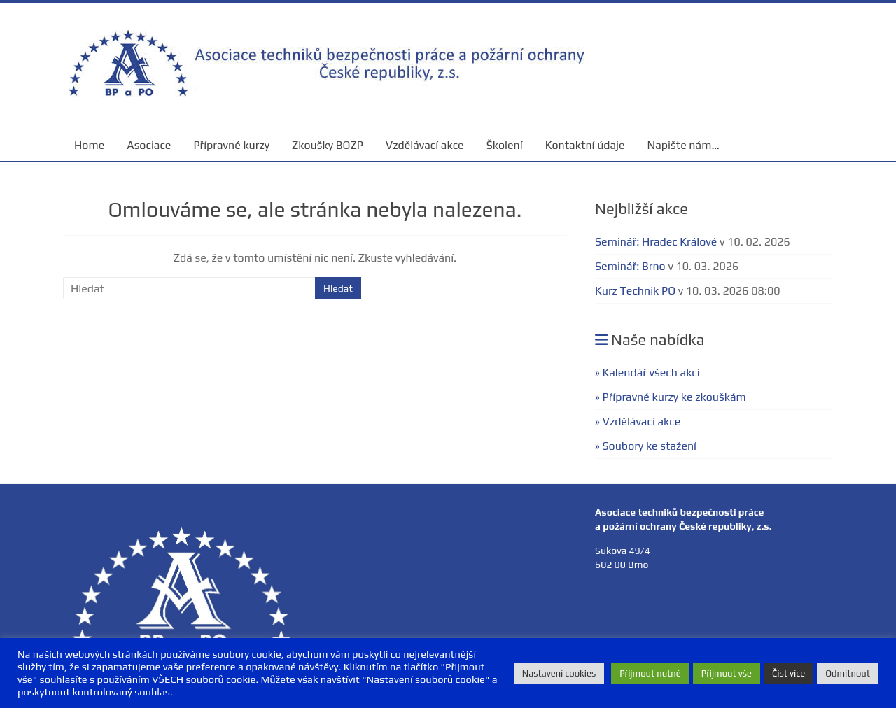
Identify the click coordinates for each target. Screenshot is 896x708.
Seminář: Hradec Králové (656, 241)
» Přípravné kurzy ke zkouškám (670, 397)
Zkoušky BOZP (327, 145)
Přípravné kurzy (231, 145)
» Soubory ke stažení (645, 446)
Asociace (149, 145)
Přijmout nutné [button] (650, 673)
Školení (504, 145)
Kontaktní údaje (585, 145)
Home (89, 145)
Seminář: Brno (630, 266)
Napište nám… (684, 145)
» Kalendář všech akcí (647, 372)
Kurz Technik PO (635, 290)
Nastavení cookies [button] (559, 673)
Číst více (788, 673)
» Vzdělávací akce (637, 421)
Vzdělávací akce (425, 145)
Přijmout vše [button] (726, 673)
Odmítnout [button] (847, 673)
